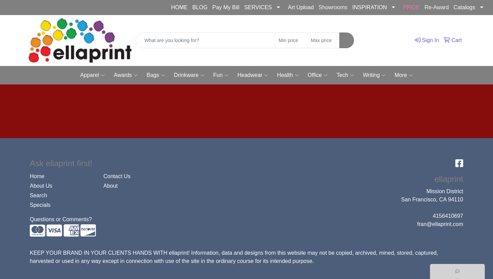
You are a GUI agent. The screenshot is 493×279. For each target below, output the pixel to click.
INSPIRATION (369, 7)
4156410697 (24, 7)
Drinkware (189, 75)
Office (318, 75)
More (403, 75)
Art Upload (301, 7)
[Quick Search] (205, 40)
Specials (40, 205)
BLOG (199, 7)
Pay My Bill (225, 7)
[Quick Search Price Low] (291, 40)
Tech (345, 75)
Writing (374, 75)
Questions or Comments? (61, 219)
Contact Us (116, 176)
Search (38, 195)
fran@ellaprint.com (71, 7)
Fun (221, 75)
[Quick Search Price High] (323, 40)
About (110, 186)
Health (288, 75)
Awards (126, 75)
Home (37, 176)
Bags (156, 75)
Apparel (92, 75)
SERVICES (258, 7)
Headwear (252, 75)
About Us (41, 186)
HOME (179, 7)
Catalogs (464, 7)
